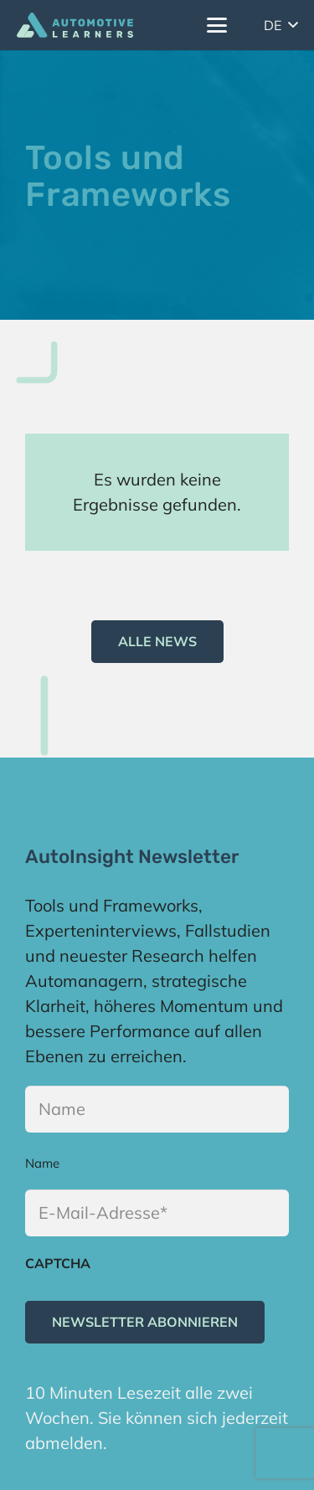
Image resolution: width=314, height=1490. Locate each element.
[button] (216, 25)
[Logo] (75, 25)
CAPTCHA (57, 1263)
